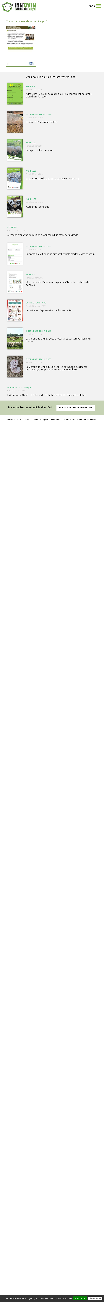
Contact (27, 419)
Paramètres (95, 1298)
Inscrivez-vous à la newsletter (75, 407)
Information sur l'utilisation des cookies (80, 419)
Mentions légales (41, 419)
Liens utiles (56, 419)
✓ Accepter (80, 1298)
